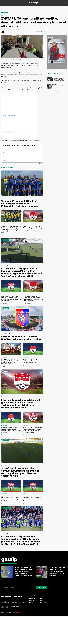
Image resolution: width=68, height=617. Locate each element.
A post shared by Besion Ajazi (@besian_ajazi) (19, 135)
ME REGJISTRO (41, 587)
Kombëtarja (32, 598)
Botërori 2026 (33, 596)
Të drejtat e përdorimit (13, 592)
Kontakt (3, 592)
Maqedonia (43, 596)
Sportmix (43, 602)
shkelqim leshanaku (35, 140)
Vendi (31, 602)
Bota (41, 598)
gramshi (3, 140)
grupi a (18, 140)
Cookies (23, 592)
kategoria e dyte (11, 140)
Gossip (42, 600)
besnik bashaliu (24, 140)
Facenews (32, 600)
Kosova (31, 605)
